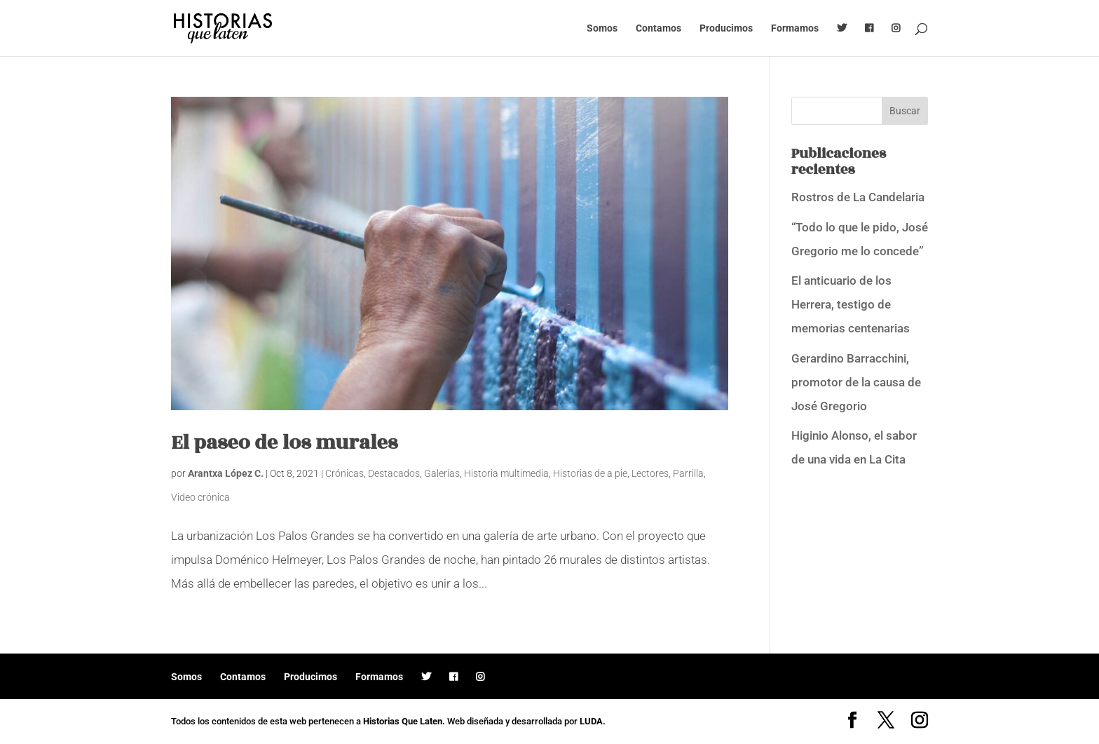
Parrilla (688, 473)
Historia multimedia (506, 473)
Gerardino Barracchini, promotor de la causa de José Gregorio (856, 382)
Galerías (442, 473)
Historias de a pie (590, 473)
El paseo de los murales (284, 443)
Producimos (726, 28)
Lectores (650, 473)
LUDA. (593, 721)
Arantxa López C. (226, 473)
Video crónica (200, 497)
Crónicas (344, 473)
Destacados (394, 473)
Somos (602, 28)
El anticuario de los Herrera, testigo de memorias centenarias (850, 304)
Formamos (795, 28)
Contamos (658, 28)
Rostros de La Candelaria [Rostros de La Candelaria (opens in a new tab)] (857, 197)
